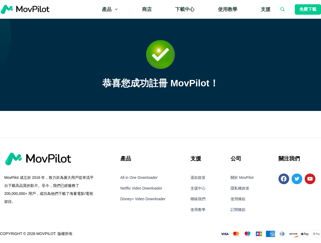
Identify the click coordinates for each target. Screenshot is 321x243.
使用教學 (227, 9)
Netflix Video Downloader (141, 188)
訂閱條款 (238, 209)
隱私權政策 (240, 188)
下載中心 (184, 9)
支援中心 (197, 188)
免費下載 (307, 9)
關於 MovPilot (242, 177)
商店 (147, 9)
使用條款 (238, 199)
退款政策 (197, 177)
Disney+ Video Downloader (143, 199)
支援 (265, 9)
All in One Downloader (139, 177)
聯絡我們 (197, 199)
